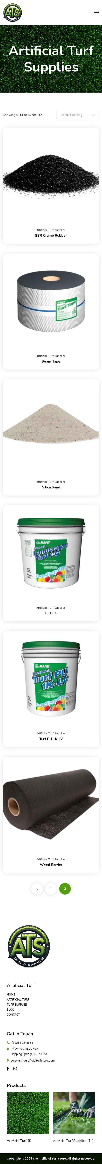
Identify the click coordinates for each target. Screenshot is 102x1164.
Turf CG (51, 613)
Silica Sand (51, 487)
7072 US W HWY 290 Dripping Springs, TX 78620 (29, 1051)
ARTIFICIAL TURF (18, 999)
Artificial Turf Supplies (51, 230)
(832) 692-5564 (22, 1043)
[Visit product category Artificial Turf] (28, 1118)
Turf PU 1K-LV (51, 739)
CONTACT (13, 1014)
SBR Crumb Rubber (51, 235)
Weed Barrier (51, 864)
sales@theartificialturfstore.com (33, 1061)
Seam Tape (51, 361)
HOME (11, 994)
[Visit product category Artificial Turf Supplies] (74, 1118)
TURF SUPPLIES (17, 1004)
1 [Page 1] (51, 888)
